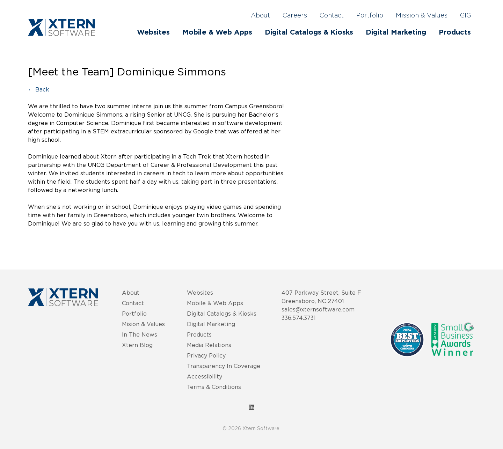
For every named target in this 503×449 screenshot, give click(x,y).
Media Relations (209, 345)
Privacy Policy (206, 355)
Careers (295, 16)
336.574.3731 (299, 318)
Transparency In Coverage (223, 366)
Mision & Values (143, 324)
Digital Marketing (396, 32)
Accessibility (204, 376)
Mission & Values (421, 16)
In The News (139, 334)
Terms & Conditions (214, 387)
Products (455, 32)
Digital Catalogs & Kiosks (309, 32)
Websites (153, 32)
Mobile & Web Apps (217, 32)
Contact (332, 16)
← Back (38, 89)
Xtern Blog (137, 345)
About (260, 16)
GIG (465, 16)
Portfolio (369, 16)
